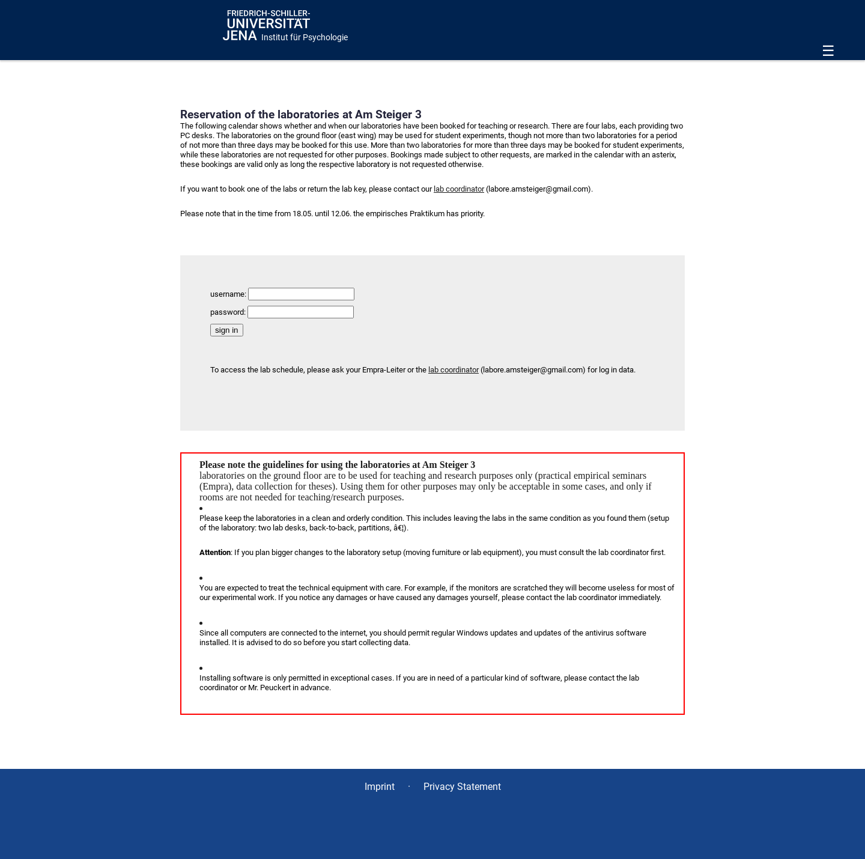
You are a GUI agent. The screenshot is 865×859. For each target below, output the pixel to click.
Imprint (380, 786)
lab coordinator (459, 188)
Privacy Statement (462, 786)
